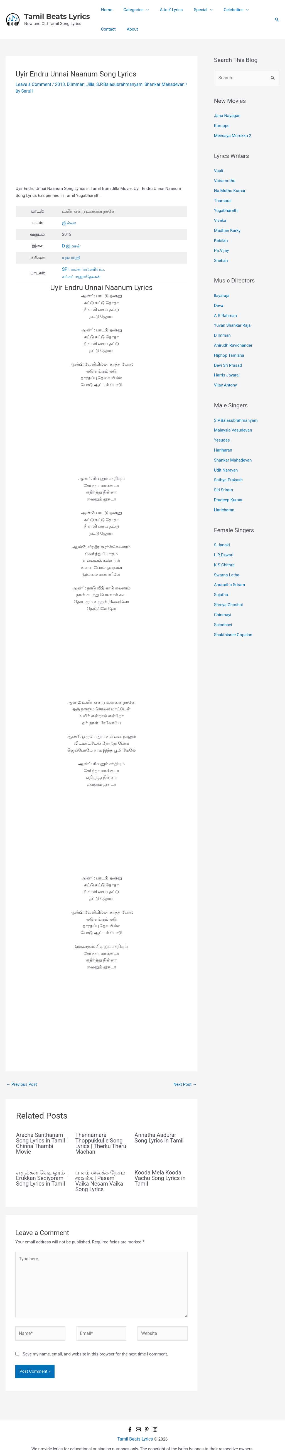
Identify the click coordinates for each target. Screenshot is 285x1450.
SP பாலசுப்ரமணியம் (81, 266)
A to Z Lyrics (164, 9)
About (105, 29)
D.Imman (72, 83)
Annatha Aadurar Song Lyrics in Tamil (158, 1135)
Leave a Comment (32, 83)
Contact (252, 9)
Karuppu (222, 124)
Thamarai (223, 196)
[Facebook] (129, 1421)
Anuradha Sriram (229, 563)
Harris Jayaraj (227, 362)
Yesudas (222, 425)
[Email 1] (138, 1421)
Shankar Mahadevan (157, 83)
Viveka (220, 215)
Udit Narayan (226, 453)
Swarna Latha (226, 553)
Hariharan (223, 434)
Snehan (221, 253)
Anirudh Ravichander (233, 334)
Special (191, 9)
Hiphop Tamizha (229, 343)
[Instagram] (155, 1421)
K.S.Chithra (224, 544)
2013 (57, 83)
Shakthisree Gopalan (233, 610)
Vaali (218, 168)
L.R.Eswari (224, 534)
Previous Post (21, 1081)
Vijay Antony (225, 372)
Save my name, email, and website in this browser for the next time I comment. (95, 1346)
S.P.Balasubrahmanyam (114, 83)
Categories (129, 9)
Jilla (86, 83)
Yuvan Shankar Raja (232, 315)
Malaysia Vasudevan (233, 415)
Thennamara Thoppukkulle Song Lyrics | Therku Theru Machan (100, 1140)
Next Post (185, 1081)
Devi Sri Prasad (228, 353)
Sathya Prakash (228, 462)
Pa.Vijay (221, 243)
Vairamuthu (224, 177)
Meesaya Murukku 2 (232, 133)
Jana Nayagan (227, 115)
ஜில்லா (68, 221)
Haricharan (224, 491)
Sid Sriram (223, 472)
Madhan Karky (227, 224)
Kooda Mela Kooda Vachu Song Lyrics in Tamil (159, 1175)
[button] (276, 19)
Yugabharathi (226, 206)
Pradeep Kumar (228, 481)
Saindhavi (223, 600)
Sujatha (221, 572)
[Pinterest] (146, 1421)
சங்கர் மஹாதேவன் (80, 273)
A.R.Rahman (225, 306)
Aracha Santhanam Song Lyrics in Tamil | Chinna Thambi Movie (42, 1140)
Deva (218, 296)
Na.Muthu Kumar (229, 187)
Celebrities (221, 9)
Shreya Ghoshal (228, 581)
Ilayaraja (222, 287)
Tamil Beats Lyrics (57, 16)
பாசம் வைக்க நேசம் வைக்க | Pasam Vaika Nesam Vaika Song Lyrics (100, 1177)
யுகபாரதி (70, 255)
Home (105, 9)
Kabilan (221, 234)
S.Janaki (222, 525)
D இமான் (71, 244)
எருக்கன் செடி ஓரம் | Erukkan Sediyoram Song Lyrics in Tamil (42, 1175)
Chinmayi (222, 591)
